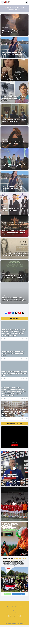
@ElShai (14, 442)
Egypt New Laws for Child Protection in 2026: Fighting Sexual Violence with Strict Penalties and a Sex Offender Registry (14, 412)
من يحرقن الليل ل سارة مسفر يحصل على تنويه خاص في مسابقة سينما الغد (14, 143)
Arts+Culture (4, 50)
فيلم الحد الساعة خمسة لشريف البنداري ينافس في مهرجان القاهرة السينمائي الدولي (14, 254)
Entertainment (5, 27)
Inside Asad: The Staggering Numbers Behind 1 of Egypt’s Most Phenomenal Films (14, 373)
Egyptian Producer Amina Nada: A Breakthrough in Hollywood (12, 187)
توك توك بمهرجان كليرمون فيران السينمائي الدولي (11, 76)
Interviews (10, 184)
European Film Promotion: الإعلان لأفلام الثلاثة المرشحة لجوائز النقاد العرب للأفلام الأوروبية (14, 299)
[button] (2, 2)
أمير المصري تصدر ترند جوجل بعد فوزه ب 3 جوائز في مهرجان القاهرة (14, 165)
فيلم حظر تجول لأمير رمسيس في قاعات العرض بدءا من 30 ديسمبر (14, 120)
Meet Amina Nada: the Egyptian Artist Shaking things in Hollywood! (14, 53)
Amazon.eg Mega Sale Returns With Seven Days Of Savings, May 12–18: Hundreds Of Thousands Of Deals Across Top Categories (13, 332)
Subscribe (14, 445)
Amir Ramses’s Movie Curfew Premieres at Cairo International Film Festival (13, 210)
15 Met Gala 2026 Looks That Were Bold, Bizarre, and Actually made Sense (12, 353)
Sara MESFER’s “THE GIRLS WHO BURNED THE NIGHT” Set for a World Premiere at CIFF (13, 277)
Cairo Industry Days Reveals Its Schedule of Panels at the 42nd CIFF (13, 232)
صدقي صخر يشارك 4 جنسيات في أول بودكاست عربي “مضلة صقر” (13, 31)
